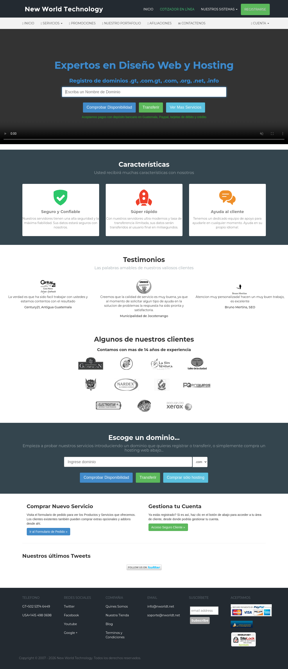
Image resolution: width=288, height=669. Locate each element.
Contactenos (192, 23)
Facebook (71, 615)
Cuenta (260, 23)
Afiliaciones (160, 23)
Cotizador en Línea (177, 9)
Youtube (70, 624)
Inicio (148, 9)
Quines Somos (117, 606)
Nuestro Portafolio (121, 23)
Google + (71, 633)
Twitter (69, 606)
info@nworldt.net (160, 606)
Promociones (82, 23)
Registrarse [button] (255, 9)
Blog (109, 624)
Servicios (52, 23)
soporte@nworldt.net (163, 615)
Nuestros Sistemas (219, 9)
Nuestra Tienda (117, 615)
